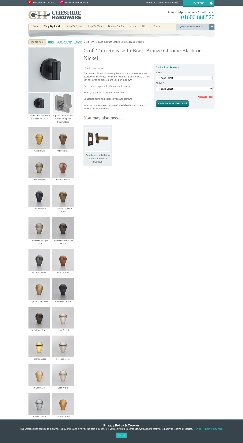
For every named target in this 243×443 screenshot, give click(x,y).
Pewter (77, 42)
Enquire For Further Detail (172, 103)
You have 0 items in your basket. (162, 2)
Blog (144, 26)
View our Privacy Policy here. (208, 429)
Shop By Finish (64, 42)
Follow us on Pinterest (44, 2)
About (133, 26)
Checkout (198, 3)
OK (211, 26)
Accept (121, 435)
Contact (157, 26)
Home (35, 26)
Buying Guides (116, 26)
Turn (159, 72)
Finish (160, 83)
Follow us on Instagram (76, 2)
